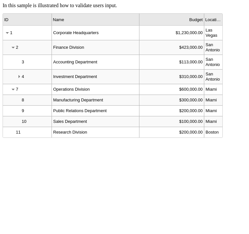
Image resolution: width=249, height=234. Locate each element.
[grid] (113, 75)
